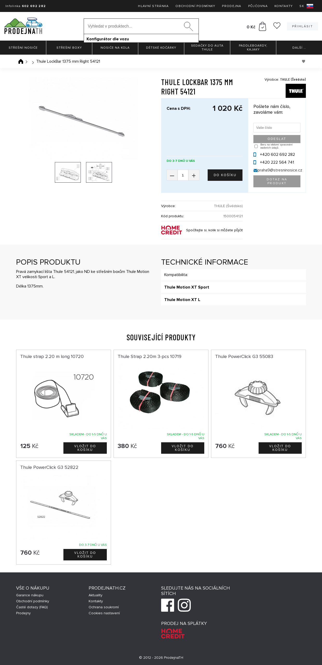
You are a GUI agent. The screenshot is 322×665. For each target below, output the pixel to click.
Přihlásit (302, 26)
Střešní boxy (69, 48)
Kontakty (283, 6)
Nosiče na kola (115, 48)
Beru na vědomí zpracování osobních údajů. (276, 146)
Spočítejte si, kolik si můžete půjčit (214, 230)
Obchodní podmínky (195, 6)
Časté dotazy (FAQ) (32, 607)
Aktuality (95, 595)
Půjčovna (258, 6)
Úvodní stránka (20, 61)
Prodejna (231, 6)
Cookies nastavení (104, 613)
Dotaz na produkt (277, 181)
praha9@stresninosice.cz (280, 170)
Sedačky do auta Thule (207, 48)
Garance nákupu (29, 595)
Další (299, 48)
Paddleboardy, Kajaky (253, 48)
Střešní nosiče (23, 48)
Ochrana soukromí (104, 607)
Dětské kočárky (161, 48)
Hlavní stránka (153, 6)
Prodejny (23, 613)
